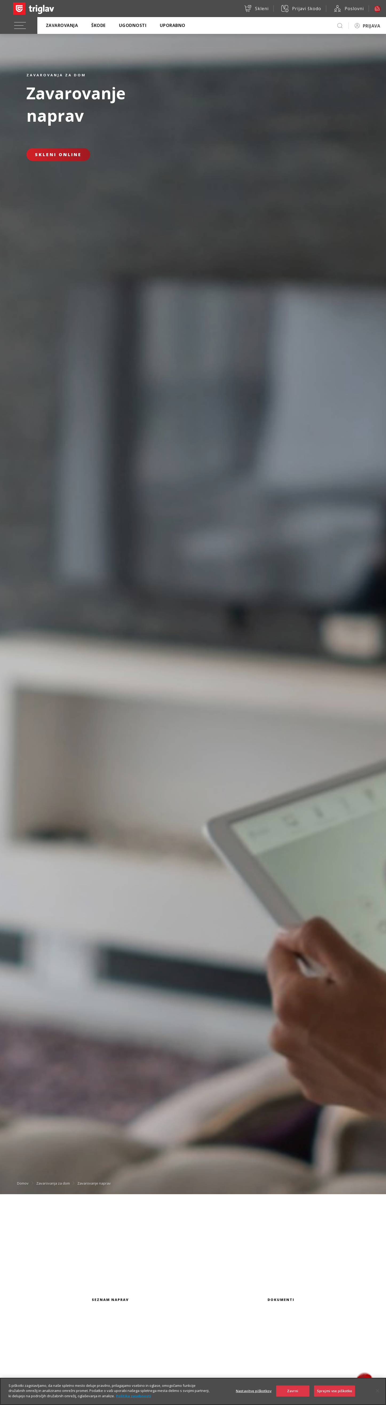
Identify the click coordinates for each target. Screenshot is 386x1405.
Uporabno (172, 25)
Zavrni (293, 1396)
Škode (98, 25)
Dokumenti (281, 1299)
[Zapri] (377, 1396)
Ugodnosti (132, 25)
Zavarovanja (62, 25)
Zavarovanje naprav (94, 1183)
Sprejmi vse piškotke (334, 1396)
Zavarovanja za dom (53, 1183)
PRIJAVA (371, 26)
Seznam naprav (110, 1299)
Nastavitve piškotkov (254, 1396)
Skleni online (58, 154)
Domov (23, 1183)
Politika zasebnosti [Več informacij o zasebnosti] (133, 1401)
